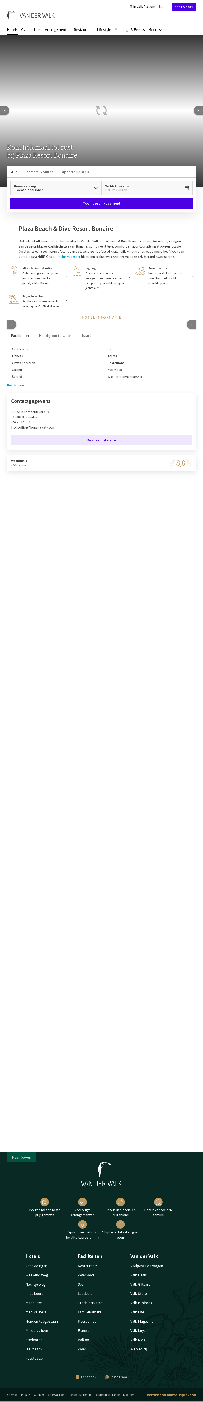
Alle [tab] (14, 171)
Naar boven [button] (21, 1157)
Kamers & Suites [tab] (39, 171)
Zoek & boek (184, 7)
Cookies (39, 1395)
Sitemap (12, 1395)
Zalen (82, 1349)
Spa (81, 1284)
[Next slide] (198, 110)
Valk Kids (137, 1339)
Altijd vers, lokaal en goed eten (120, 1229)
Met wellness (36, 1312)
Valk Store (138, 1293)
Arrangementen (57, 29)
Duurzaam (33, 1349)
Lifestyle (104, 29)
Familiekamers (89, 1312)
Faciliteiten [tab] (20, 335)
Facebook (86, 1376)
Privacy (26, 1395)
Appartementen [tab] (75, 171)
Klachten (128, 1395)
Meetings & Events (129, 29)
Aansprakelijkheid (80, 1395)
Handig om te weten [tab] (56, 335)
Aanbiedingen (36, 1265)
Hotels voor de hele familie (158, 1207)
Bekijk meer (15, 385)
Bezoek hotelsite (101, 440)
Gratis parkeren (90, 1302)
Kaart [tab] (86, 335)
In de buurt (34, 1293)
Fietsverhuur (88, 1321)
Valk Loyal (138, 1330)
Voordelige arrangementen (82, 1207)
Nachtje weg (35, 1284)
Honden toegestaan (41, 1321)
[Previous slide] (4, 110)
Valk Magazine (141, 1321)
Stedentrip (33, 1339)
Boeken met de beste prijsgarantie (44, 1207)
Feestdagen (35, 1358)
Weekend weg (36, 1275)
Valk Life (137, 1312)
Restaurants (84, 29)
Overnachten (31, 29)
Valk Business (141, 1302)
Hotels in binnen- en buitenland (120, 1207)
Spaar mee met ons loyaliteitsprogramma (82, 1229)
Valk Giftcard (140, 1284)
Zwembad (86, 1275)
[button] (11, 324)
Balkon (83, 1339)
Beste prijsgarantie (107, 1395)
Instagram (116, 1376)
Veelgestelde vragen (146, 1265)
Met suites (33, 1302)
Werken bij (138, 1349)
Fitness (83, 1330)
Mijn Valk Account (143, 6)
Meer (155, 29)
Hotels (12, 29)
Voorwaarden (56, 1395)
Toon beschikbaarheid (101, 203)
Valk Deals (138, 1275)
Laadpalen (86, 1293)
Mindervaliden (36, 1330)
